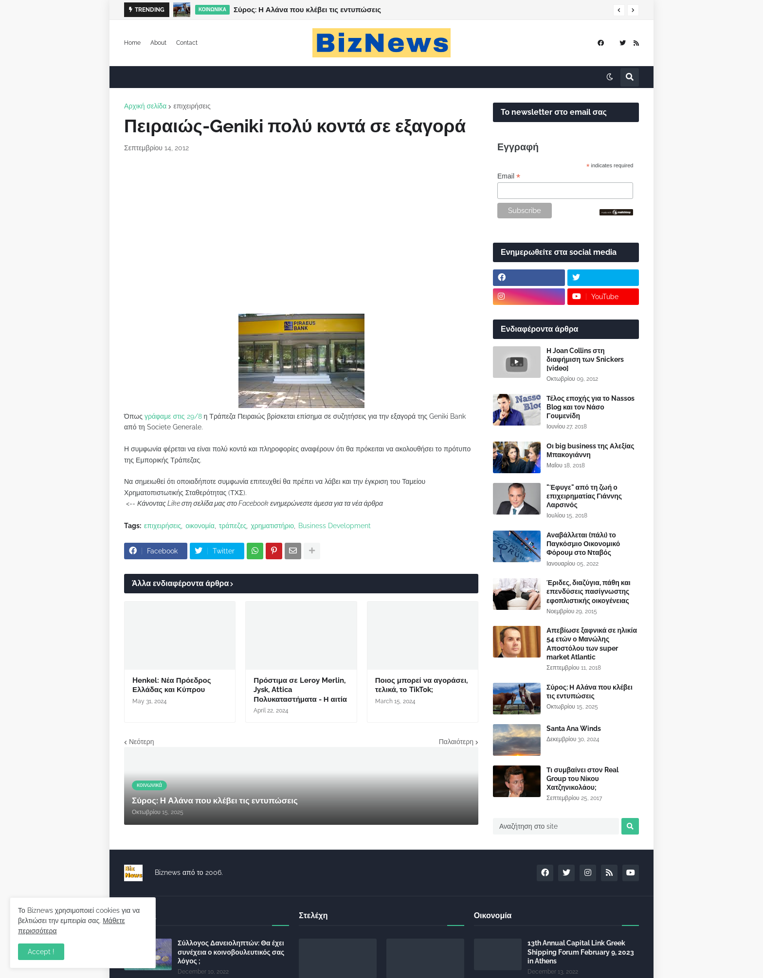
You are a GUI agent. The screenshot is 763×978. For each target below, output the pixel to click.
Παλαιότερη (456, 742)
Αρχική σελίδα (145, 106)
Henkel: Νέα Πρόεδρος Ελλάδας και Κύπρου (171, 685)
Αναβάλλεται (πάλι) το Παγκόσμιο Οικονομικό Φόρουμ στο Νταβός (583, 543)
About (158, 42)
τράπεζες (233, 526)
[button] (619, 10)
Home (132, 42)
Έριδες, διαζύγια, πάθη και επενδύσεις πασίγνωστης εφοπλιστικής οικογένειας (588, 591)
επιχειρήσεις (191, 106)
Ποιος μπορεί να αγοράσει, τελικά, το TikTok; (421, 685)
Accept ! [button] (41, 952)
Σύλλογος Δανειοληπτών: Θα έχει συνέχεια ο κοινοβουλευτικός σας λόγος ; (231, 951)
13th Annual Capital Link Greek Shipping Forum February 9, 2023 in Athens (580, 951)
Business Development (334, 526)
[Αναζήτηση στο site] (556, 826)
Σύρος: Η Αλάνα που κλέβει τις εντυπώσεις (307, 9)
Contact (187, 42)
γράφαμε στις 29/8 (173, 416)
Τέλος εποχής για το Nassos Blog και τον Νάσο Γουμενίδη (590, 407)
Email (508, 176)
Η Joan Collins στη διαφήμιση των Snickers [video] (585, 359)
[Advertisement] (301, 233)
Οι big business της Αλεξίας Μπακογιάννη (590, 450)
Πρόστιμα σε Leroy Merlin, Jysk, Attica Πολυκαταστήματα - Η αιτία (300, 690)
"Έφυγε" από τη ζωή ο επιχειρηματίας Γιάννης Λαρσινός (584, 496)
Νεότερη (141, 742)
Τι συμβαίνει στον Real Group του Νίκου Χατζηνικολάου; (582, 778)
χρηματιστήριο (272, 526)
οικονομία (200, 526)
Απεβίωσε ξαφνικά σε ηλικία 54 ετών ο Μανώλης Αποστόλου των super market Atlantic (591, 643)
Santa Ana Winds (573, 728)
